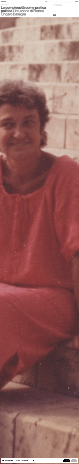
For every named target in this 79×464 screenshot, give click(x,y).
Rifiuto (74, 460)
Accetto (66, 460)
